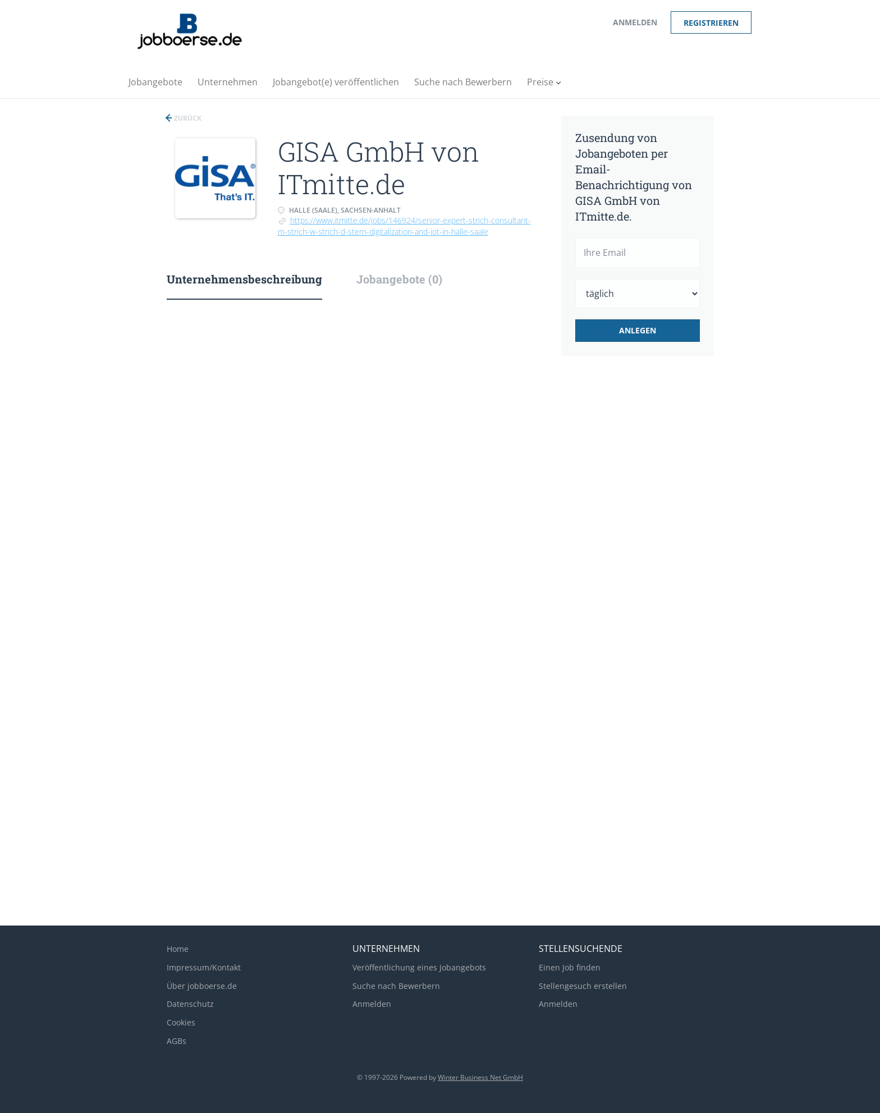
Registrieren (711, 22)
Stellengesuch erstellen (583, 986)
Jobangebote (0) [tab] (399, 279)
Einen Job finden (570, 967)
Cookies (181, 1022)
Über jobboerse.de (202, 986)
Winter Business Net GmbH (480, 1077)
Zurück (186, 118)
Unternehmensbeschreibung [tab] (244, 279)
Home (178, 948)
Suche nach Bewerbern (396, 986)
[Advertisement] (655, 552)
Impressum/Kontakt (204, 967)
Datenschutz (190, 1004)
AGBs (176, 1041)
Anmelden (635, 22)
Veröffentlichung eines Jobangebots (419, 967)
